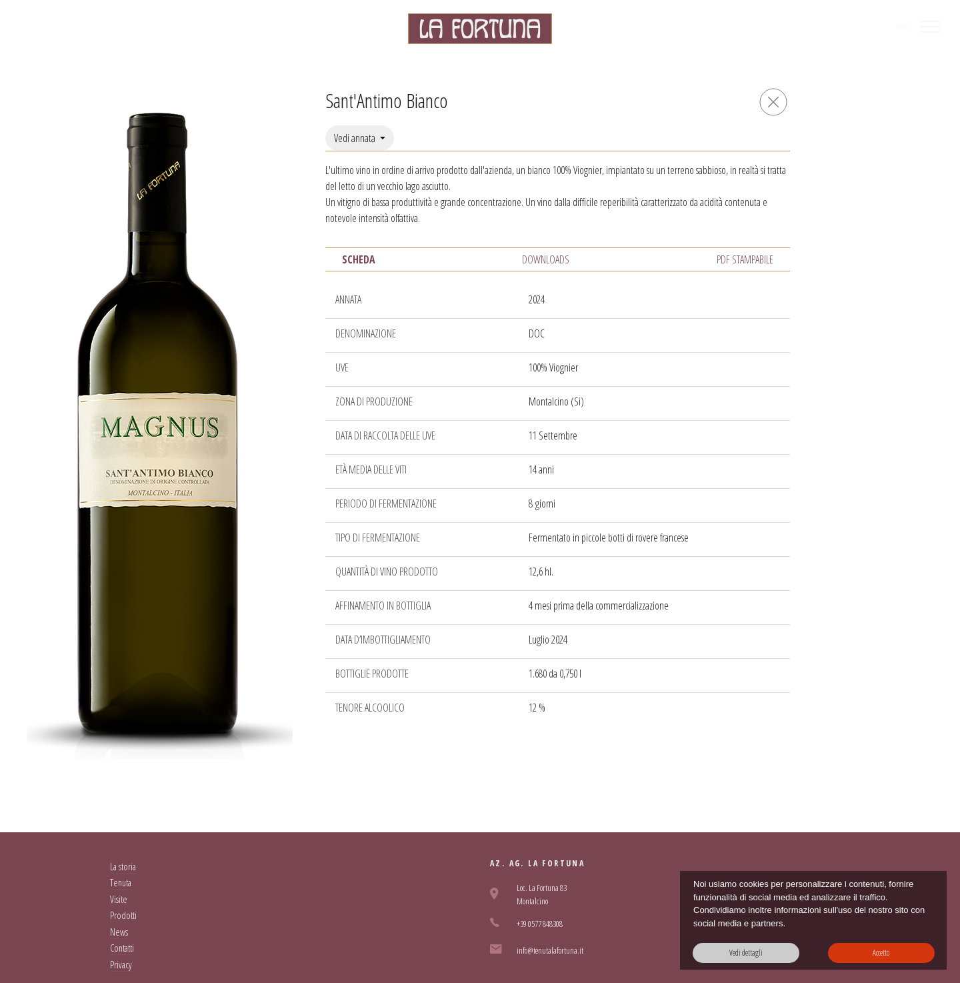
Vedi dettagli (746, 952)
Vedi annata (355, 138)
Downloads (545, 259)
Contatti (122, 948)
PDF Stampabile (745, 259)
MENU (903, 26)
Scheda (358, 259)
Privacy (121, 964)
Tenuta (120, 882)
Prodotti (123, 915)
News (119, 932)
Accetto (881, 952)
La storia (123, 866)
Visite (118, 899)
